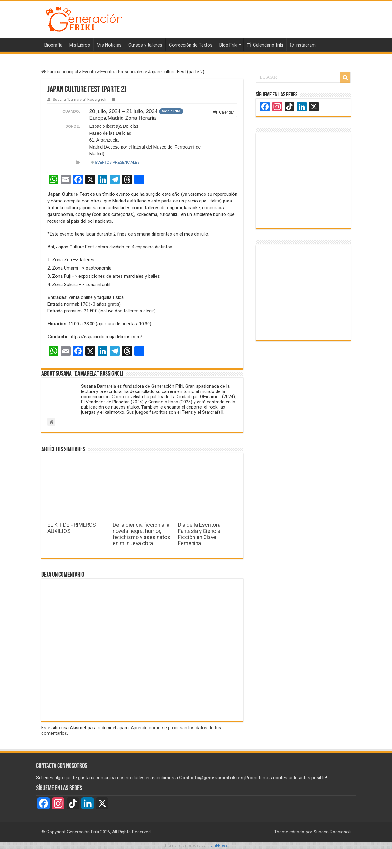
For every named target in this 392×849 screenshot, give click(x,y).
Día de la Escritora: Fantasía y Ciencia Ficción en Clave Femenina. (200, 534)
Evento (89, 71)
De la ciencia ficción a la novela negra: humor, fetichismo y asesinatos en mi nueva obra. (141, 534)
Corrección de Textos (191, 45)
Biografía (53, 45)
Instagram (303, 45)
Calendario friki (265, 45)
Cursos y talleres (145, 45)
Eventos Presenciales (122, 71)
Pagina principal (59, 71)
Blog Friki (228, 45)
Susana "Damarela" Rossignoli (79, 99)
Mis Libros (79, 45)
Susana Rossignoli (332, 832)
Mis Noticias (109, 45)
